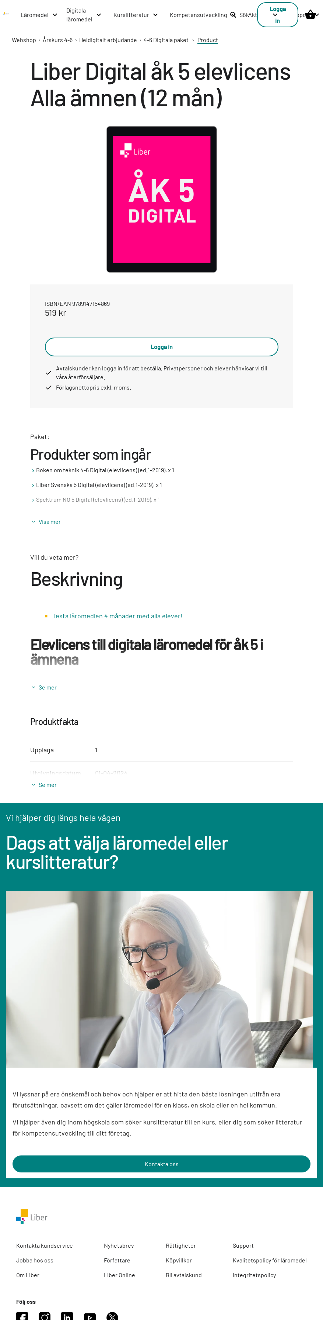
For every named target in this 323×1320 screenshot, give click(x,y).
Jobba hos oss (34, 1260)
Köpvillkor (179, 1260)
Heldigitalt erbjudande (108, 39)
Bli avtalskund (184, 1274)
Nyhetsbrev (119, 1245)
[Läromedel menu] (39, 15)
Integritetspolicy (254, 1274)
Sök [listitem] (239, 14)
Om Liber (27, 1274)
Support (243, 1245)
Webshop (24, 39)
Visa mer (50, 521)
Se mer (48, 687)
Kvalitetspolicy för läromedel (270, 1260)
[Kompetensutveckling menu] (203, 15)
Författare (117, 1260)
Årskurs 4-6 (58, 39)
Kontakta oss (162, 1163)
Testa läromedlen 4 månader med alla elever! (117, 616)
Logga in (162, 346)
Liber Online (119, 1274)
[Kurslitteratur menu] (136, 15)
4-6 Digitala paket (166, 39)
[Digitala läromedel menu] (84, 15)
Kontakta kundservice (44, 1245)
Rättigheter (181, 1245)
